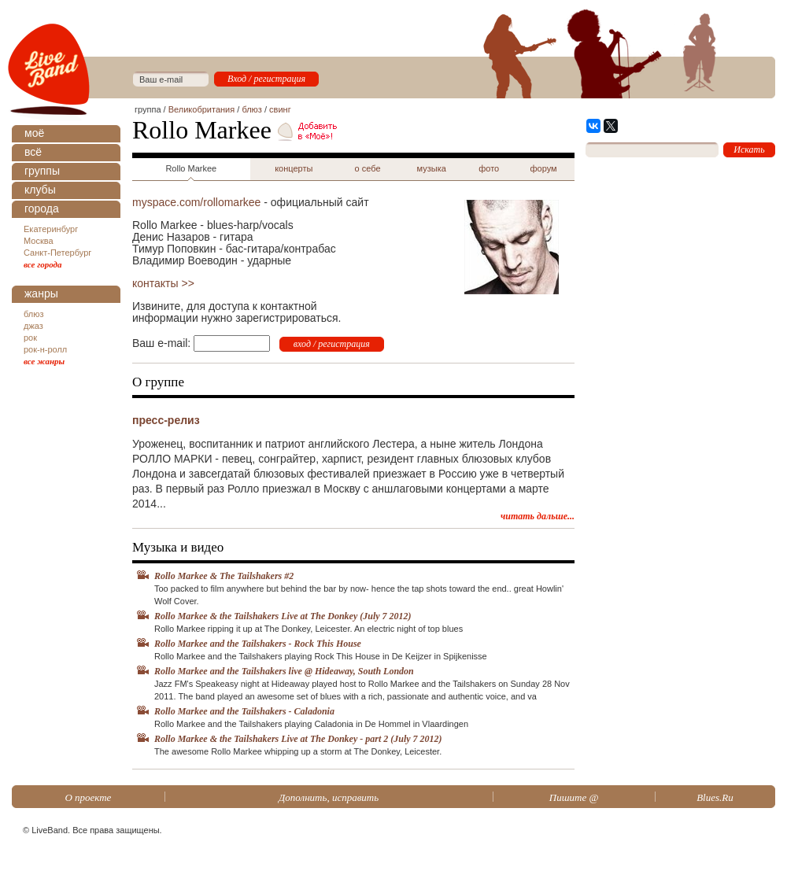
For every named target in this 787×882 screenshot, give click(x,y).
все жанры (44, 361)
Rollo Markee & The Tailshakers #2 (224, 575)
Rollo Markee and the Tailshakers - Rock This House (257, 643)
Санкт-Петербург (57, 252)
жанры (41, 293)
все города (43, 264)
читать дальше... (538, 516)
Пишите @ (574, 797)
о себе (368, 168)
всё (33, 152)
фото (488, 168)
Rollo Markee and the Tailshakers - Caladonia (244, 711)
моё (34, 133)
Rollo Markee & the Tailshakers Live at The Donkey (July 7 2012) (283, 616)
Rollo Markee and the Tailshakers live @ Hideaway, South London (284, 671)
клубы (40, 189)
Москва (39, 240)
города (41, 208)
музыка (431, 168)
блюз (34, 314)
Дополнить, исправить (329, 797)
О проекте (88, 797)
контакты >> (163, 283)
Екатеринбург (51, 229)
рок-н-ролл (45, 349)
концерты (293, 168)
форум (543, 168)
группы (42, 170)
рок (30, 337)
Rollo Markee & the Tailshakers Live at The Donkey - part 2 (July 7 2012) (298, 738)
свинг (280, 109)
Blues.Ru (714, 797)
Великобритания (201, 109)
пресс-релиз (166, 420)
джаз (33, 325)
